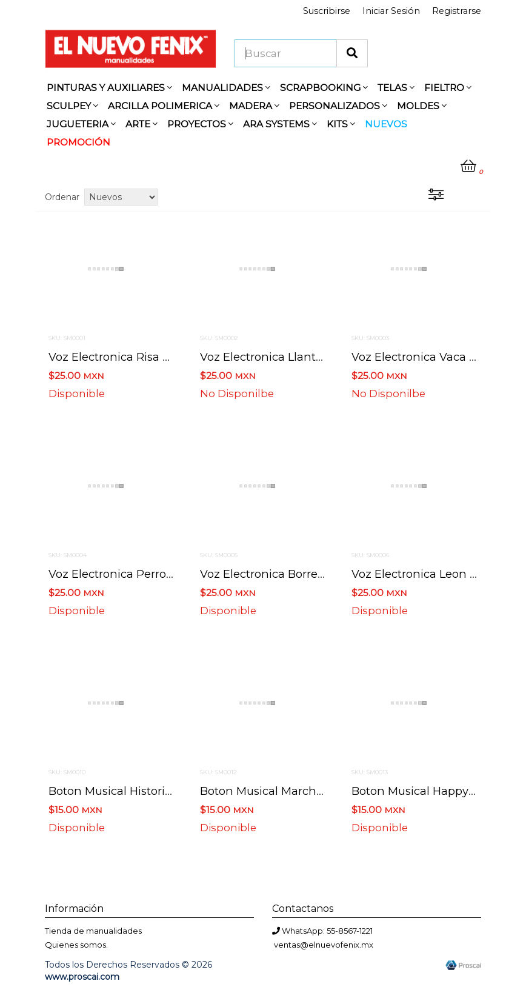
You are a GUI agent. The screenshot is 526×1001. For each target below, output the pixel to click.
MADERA (254, 106)
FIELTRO (447, 87)
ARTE (141, 124)
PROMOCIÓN (78, 142)
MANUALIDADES (226, 87)
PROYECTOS (200, 124)
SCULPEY (72, 106)
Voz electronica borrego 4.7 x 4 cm (297, 574)
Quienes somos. (76, 944)
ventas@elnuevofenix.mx (323, 944)
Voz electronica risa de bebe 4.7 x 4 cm (160, 357)
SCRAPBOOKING (324, 87)
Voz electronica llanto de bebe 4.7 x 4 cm (317, 357)
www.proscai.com (82, 976)
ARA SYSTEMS (280, 124)
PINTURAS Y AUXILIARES (109, 87)
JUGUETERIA (81, 124)
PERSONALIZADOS (338, 106)
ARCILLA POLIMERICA (163, 106)
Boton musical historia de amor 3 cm (152, 791)
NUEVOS (386, 124)
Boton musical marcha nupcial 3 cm (300, 791)
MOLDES (422, 106)
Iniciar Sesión (391, 10)
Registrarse (456, 10)
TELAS (396, 87)
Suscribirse (326, 10)
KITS (341, 124)
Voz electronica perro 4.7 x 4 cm (138, 574)
